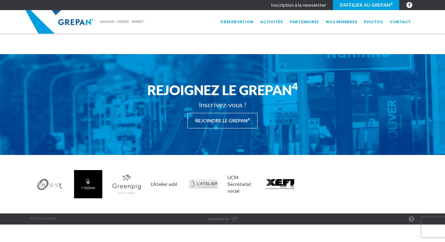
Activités (271, 21)
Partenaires (304, 21)
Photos (373, 21)
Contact (400, 21)
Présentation (236, 21)
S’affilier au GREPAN (366, 5)
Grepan (85, 22)
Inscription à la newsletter (298, 5)
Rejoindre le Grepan (222, 120)
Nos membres (341, 21)
